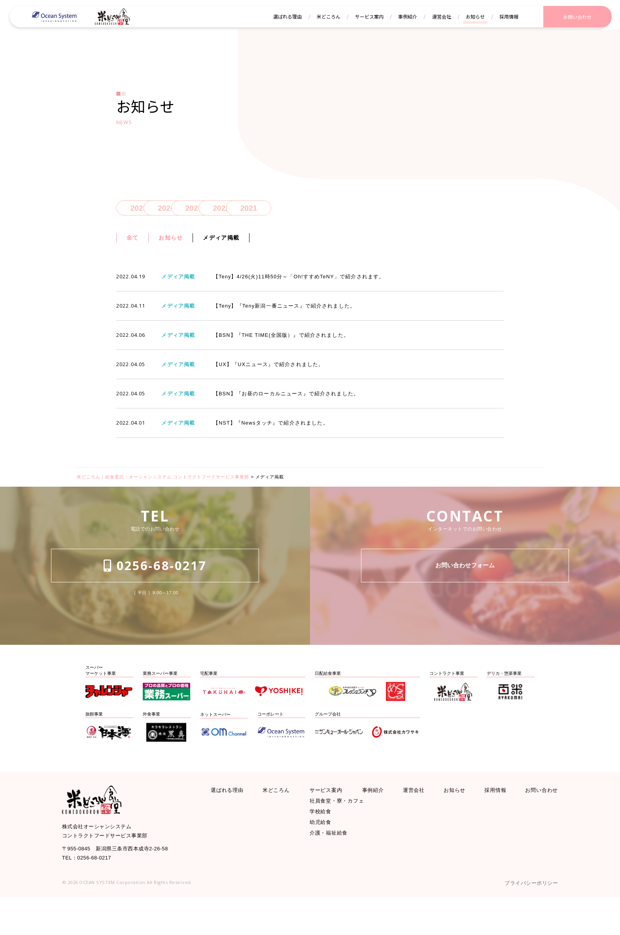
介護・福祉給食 (332, 871)
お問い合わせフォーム (465, 605)
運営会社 (414, 817)
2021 (344, 210)
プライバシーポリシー (525, 919)
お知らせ (177, 243)
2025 (139, 210)
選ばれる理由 (231, 817)
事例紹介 (376, 817)
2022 (293, 210)
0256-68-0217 (155, 605)
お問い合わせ (538, 817)
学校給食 (322, 844)
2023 (241, 210)
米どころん (280, 817)
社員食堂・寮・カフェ (342, 831)
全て (134, 243)
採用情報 (492, 817)
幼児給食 (322, 858)
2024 (190, 210)
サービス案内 (329, 817)
